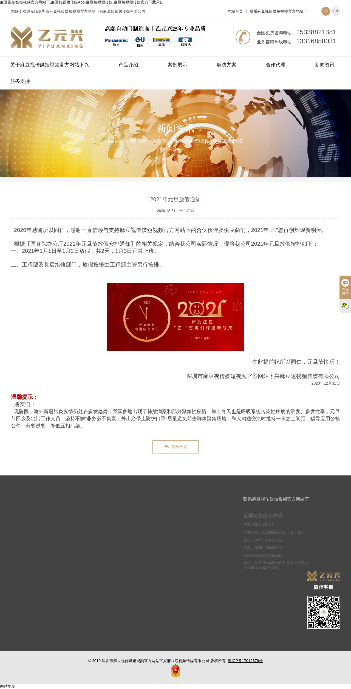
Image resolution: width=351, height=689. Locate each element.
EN (335, 11)
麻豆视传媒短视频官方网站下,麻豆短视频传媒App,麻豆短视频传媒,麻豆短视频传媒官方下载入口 (82, 2)
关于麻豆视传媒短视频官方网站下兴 (49, 65)
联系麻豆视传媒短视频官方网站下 (278, 11)
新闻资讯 (325, 65)
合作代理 (275, 65)
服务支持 (20, 81)
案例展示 (177, 65)
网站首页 (235, 11)
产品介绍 (128, 65)
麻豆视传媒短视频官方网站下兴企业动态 (208, 141)
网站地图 (7, 686)
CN (325, 11)
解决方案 (226, 65)
